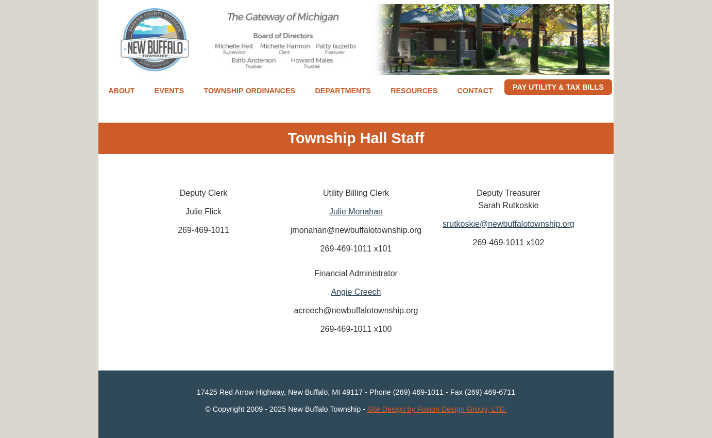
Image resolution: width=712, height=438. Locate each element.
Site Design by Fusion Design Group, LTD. (437, 409)
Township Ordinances (249, 91)
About (121, 91)
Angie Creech (356, 292)
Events (169, 91)
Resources (414, 91)
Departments (342, 91)
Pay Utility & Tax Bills (558, 87)
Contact (475, 91)
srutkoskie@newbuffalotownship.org (508, 224)
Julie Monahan (356, 211)
